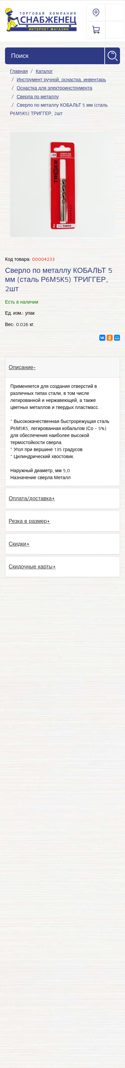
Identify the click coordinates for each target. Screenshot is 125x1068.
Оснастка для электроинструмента (54, 88)
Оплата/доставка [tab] (30, 498)
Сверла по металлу (38, 96)
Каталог (44, 71)
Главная (19, 71)
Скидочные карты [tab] (31, 566)
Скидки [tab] (17, 544)
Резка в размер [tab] (28, 521)
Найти (112, 55)
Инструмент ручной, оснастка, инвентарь (61, 79)
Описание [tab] (21, 367)
